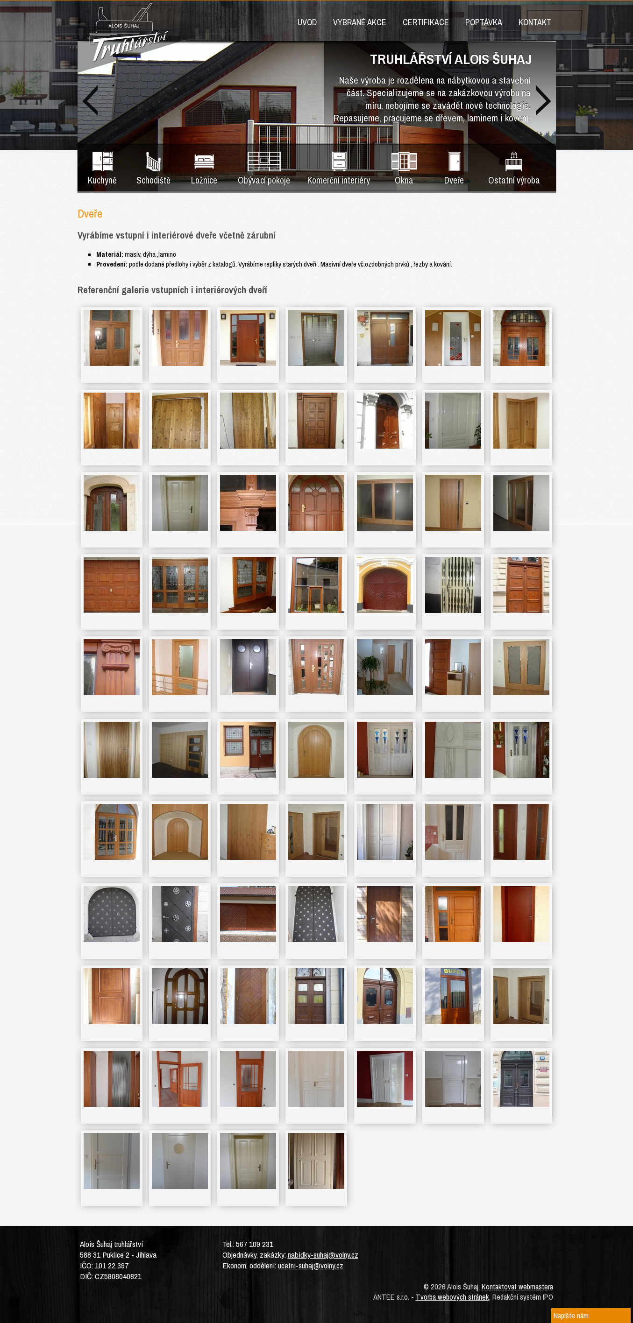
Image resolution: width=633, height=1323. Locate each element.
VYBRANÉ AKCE (359, 22)
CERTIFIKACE (426, 22)
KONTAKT (535, 22)
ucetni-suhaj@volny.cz (310, 1265)
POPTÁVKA (483, 22)
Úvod (307, 22)
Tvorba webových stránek (452, 1297)
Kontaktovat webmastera (517, 1286)
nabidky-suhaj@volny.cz (323, 1254)
